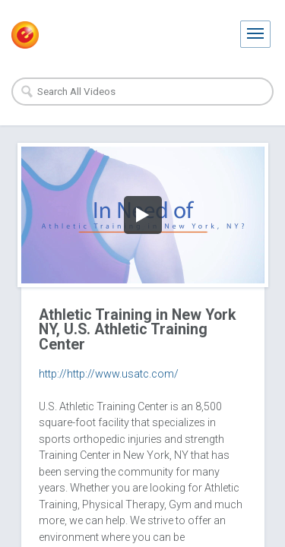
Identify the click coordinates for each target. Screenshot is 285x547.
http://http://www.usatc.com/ (109, 374)
